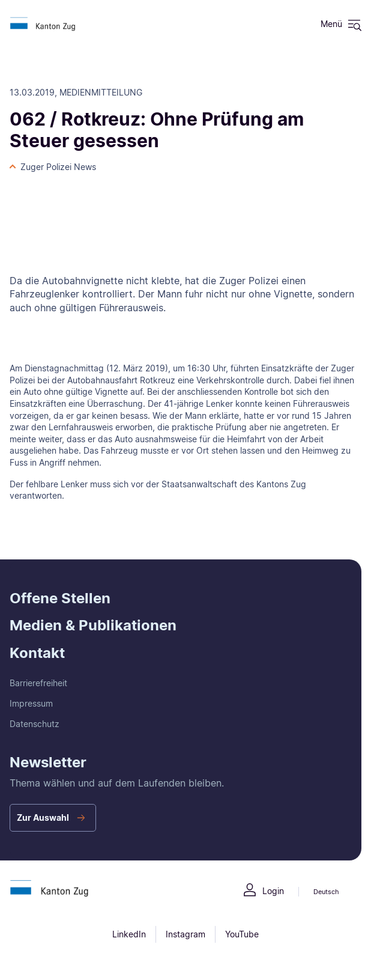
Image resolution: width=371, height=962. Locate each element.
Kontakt (37, 653)
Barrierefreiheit (38, 683)
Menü (331, 24)
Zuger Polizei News (58, 167)
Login (273, 891)
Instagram (185, 934)
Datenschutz (34, 724)
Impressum (31, 703)
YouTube (242, 934)
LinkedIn (129, 934)
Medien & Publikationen (93, 625)
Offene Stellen (60, 598)
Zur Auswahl (43, 817)
